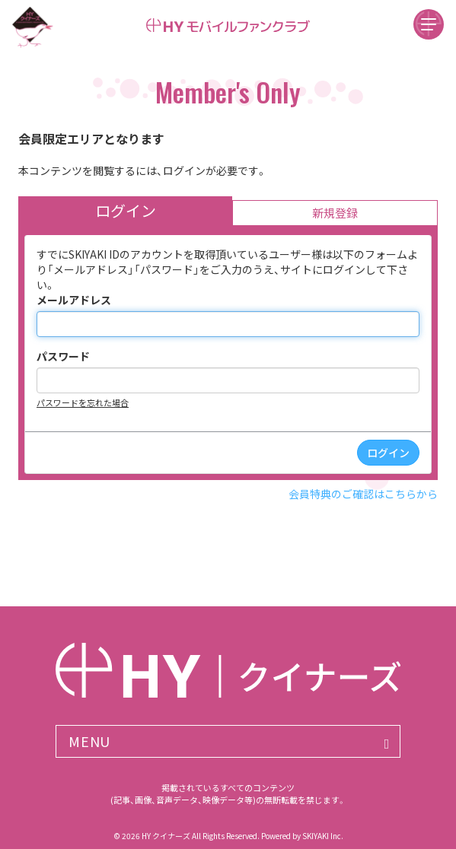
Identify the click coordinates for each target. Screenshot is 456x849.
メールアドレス (74, 299)
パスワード (63, 356)
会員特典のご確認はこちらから (363, 493)
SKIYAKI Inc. (322, 835)
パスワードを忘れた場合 (83, 402)
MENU (90, 741)
